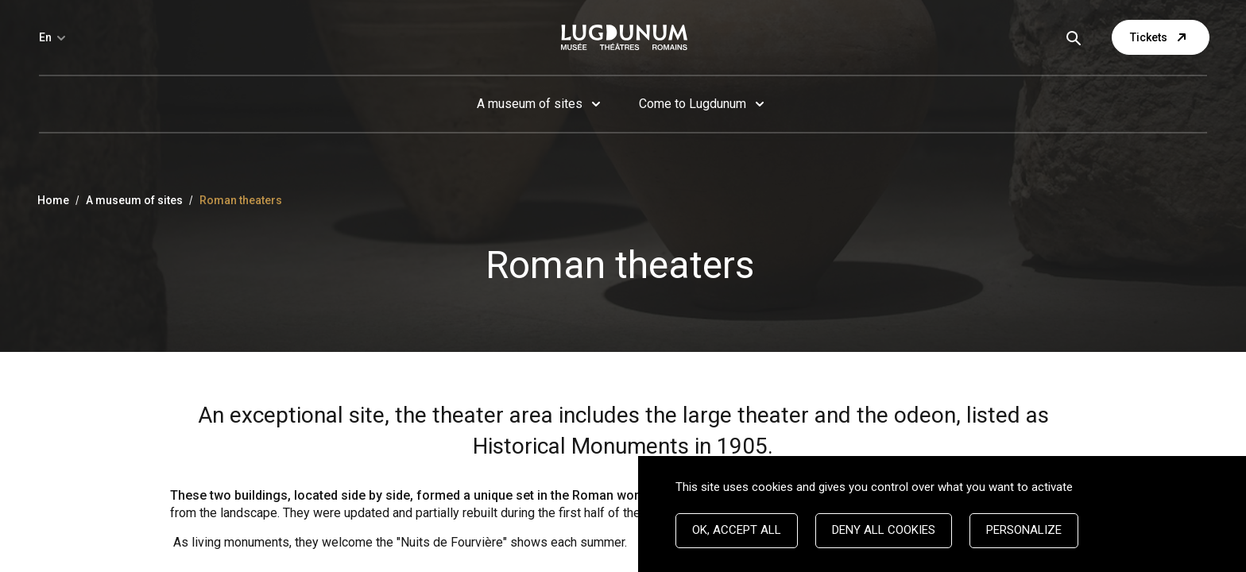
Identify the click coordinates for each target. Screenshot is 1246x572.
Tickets (1160, 37)
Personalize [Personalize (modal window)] (1024, 530)
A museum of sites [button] (529, 103)
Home (53, 200)
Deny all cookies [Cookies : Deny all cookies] (883, 530)
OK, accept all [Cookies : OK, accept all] (736, 530)
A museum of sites (134, 200)
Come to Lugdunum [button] (692, 103)
